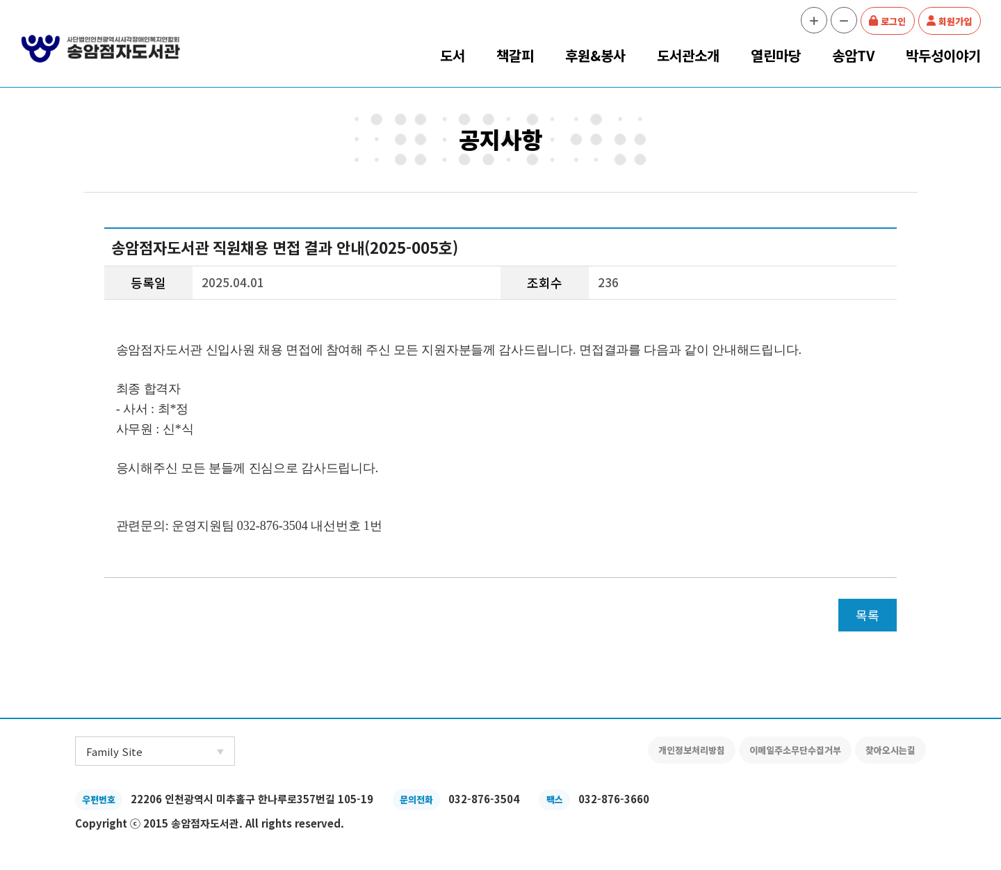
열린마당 (776, 55)
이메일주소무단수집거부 (795, 750)
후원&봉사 (595, 55)
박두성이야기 (943, 55)
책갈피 (515, 55)
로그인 (893, 21)
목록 (867, 615)
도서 (452, 55)
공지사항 (500, 139)
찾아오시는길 (890, 750)
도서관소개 (688, 55)
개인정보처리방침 (691, 750)
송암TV (853, 55)
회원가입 (955, 21)
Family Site (114, 751)
